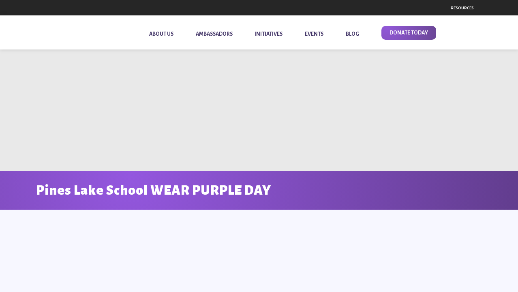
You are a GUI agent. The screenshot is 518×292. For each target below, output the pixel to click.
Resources (462, 8)
